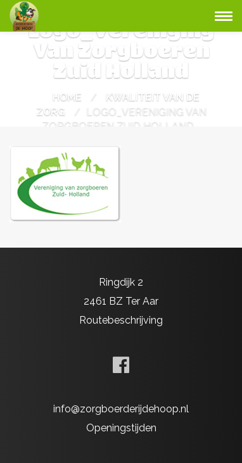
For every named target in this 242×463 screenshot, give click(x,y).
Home (67, 97)
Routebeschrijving (121, 320)
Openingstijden (121, 428)
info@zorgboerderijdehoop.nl (121, 409)
